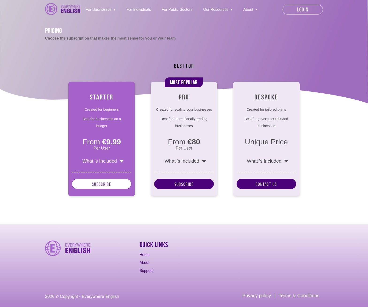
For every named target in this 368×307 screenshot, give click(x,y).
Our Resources (216, 9)
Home (145, 255)
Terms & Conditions (299, 295)
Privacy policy (256, 295)
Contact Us (266, 184)
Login (303, 10)
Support (146, 271)
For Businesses (98, 9)
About (248, 9)
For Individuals (138, 9)
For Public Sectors (177, 9)
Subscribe (101, 184)
